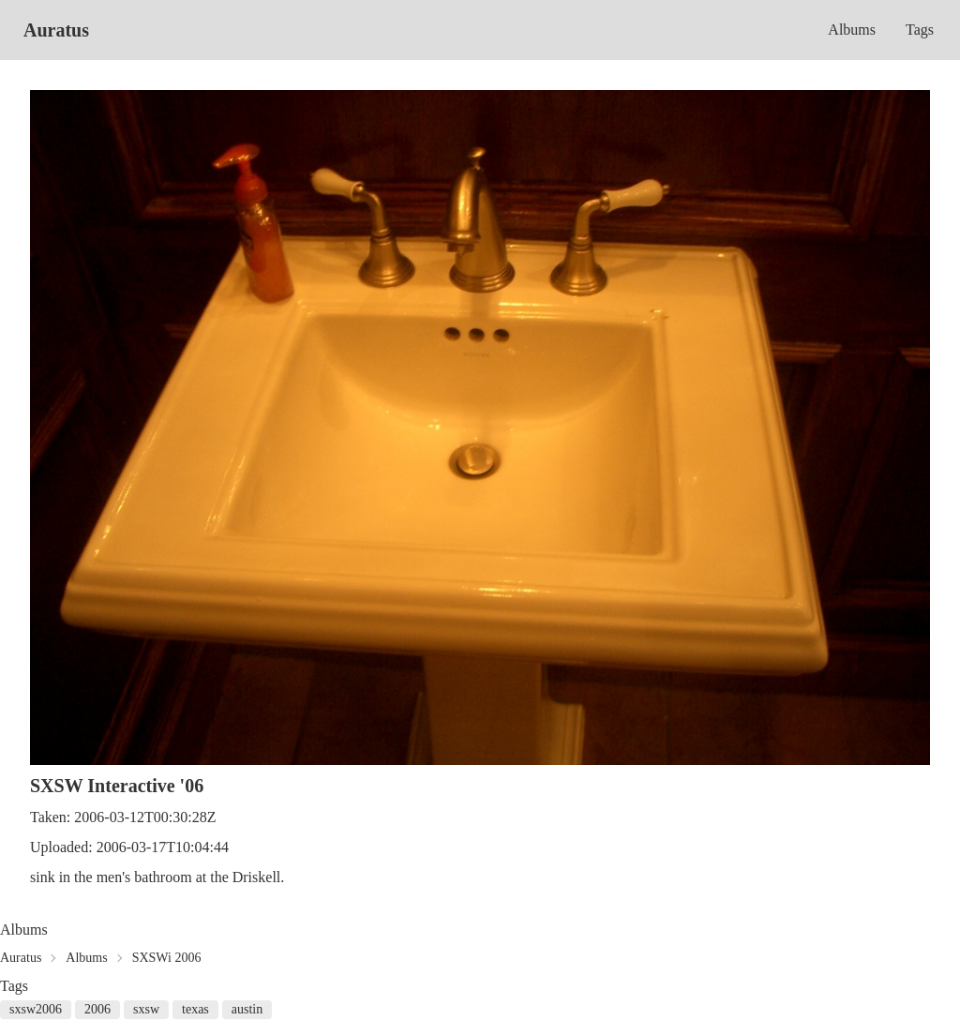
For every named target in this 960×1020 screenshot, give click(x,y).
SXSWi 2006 (167, 958)
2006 (97, 1009)
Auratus (56, 30)
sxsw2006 (35, 1009)
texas (195, 1009)
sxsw (146, 1009)
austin (247, 1009)
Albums (852, 30)
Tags (920, 30)
